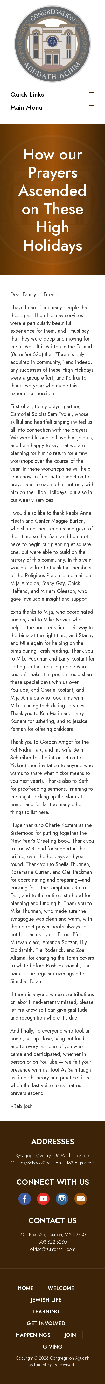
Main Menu (26, 107)
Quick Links (27, 94)
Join (70, 1335)
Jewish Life (46, 1300)
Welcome (61, 1288)
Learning (46, 1312)
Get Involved (46, 1323)
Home (25, 1288)
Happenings (33, 1335)
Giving (52, 1347)
